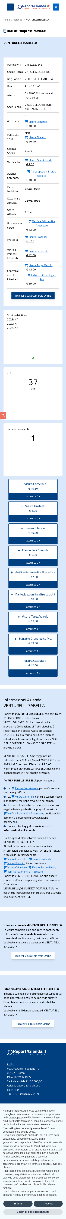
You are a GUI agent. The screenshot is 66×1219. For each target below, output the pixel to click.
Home (7, 19)
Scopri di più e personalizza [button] (33, 1211)
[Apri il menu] (10, 7)
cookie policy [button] (28, 1131)
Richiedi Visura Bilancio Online (33, 1024)
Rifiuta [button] (18, 1203)
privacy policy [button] (16, 1117)
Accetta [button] (48, 1203)
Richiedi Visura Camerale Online (33, 295)
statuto (16, 826)
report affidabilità (20, 805)
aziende (18, 19)
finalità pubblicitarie (13, 1156)
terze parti (53, 1135)
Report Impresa (35, 863)
